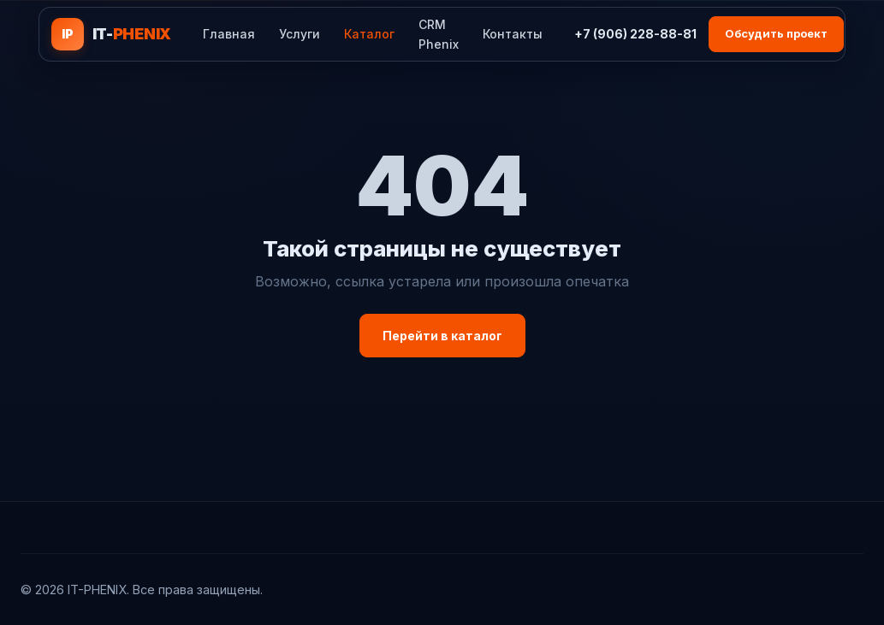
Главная (229, 34)
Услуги (299, 34)
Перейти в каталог (442, 335)
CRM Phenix (438, 34)
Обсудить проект (776, 33)
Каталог (369, 34)
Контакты (513, 34)
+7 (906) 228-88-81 (635, 34)
